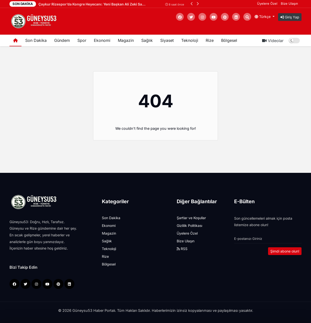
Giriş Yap (289, 17)
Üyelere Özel (267, 3)
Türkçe (263, 16)
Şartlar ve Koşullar (191, 218)
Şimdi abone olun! (284, 251)
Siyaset (167, 40)
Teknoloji (189, 40)
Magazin (126, 40)
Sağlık (147, 40)
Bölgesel (229, 40)
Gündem (62, 40)
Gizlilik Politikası (189, 225)
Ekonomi (102, 40)
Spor (81, 40)
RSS (182, 249)
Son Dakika (36, 40)
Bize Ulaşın (289, 3)
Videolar (273, 40)
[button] (192, 3)
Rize (210, 40)
